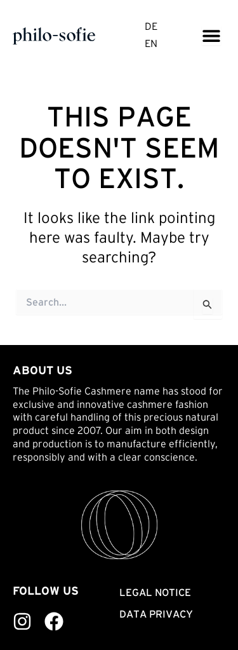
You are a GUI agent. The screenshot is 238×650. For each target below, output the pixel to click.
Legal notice (155, 592)
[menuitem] (151, 27)
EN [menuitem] (151, 44)
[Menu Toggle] (211, 35)
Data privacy (156, 614)
